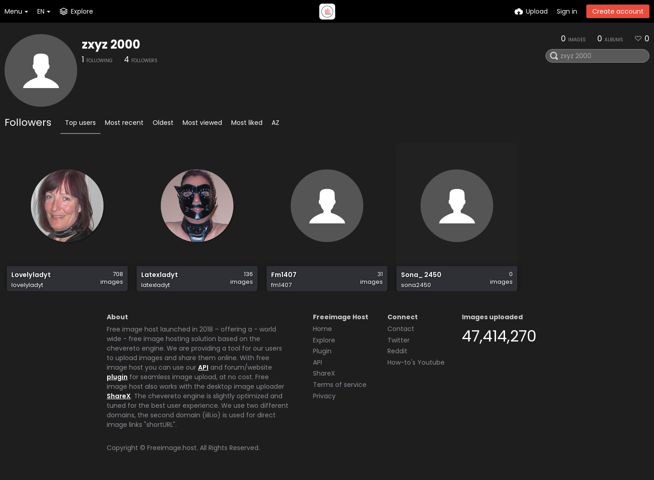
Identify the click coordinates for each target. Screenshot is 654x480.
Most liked (247, 122)
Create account (618, 11)
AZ (275, 122)
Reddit (397, 351)
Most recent (124, 122)
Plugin (322, 351)
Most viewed (202, 122)
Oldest (163, 122)
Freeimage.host (172, 447)
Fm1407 (284, 275)
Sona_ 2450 (421, 275)
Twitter (398, 340)
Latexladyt (159, 275)
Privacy (324, 396)
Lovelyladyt (31, 275)
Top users (80, 122)
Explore (324, 340)
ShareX (119, 396)
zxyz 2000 (111, 44)
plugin (117, 376)
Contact (400, 328)
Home (322, 328)
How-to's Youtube (416, 362)
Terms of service (340, 384)
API (203, 367)
